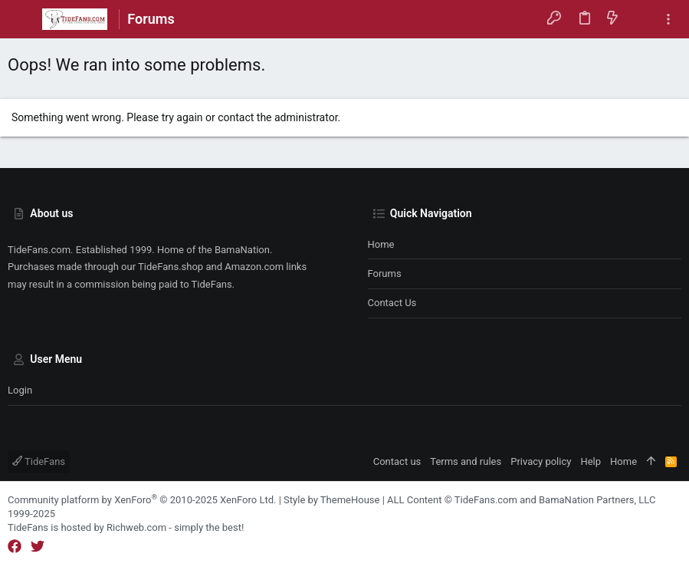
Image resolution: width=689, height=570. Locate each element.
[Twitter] (37, 546)
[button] (23, 19)
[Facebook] (14, 546)
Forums (385, 273)
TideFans (38, 461)
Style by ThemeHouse (331, 500)
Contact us (392, 302)
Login (20, 390)
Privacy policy (540, 461)
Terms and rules (465, 461)
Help (590, 461)
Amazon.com (254, 266)
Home (381, 244)
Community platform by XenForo (142, 500)
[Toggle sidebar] (668, 19)
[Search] (640, 19)
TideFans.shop (170, 266)
